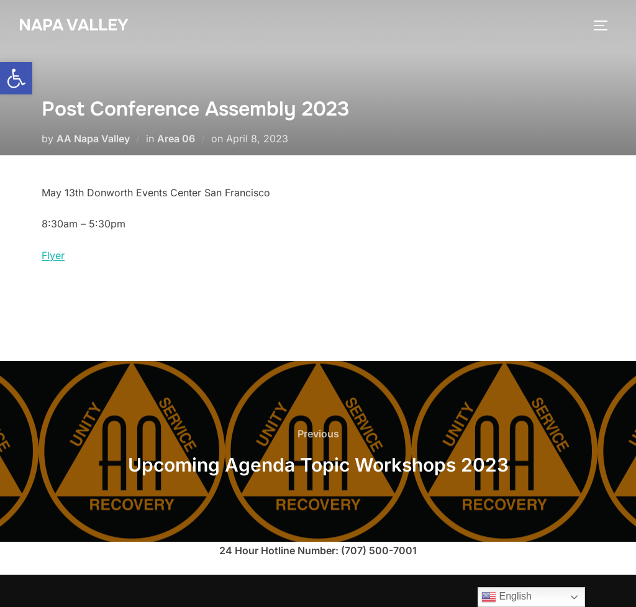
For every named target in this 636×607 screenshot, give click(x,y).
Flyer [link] (53, 255)
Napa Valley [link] (74, 25)
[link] (16, 78)
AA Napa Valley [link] (93, 138)
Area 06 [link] (176, 138)
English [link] (506, 597)
